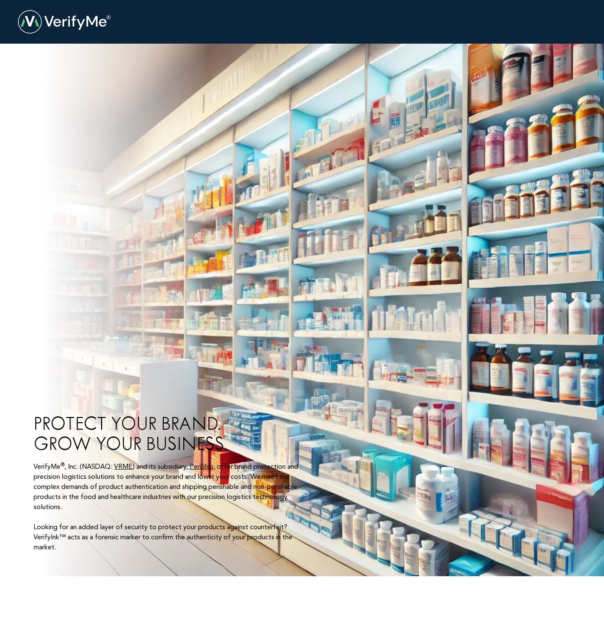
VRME (123, 467)
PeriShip (201, 467)
